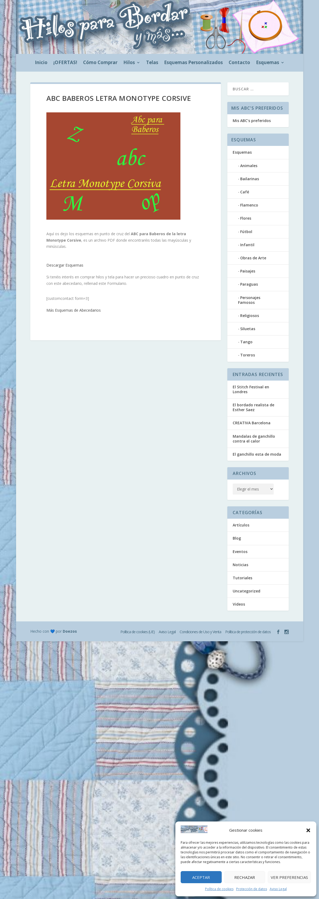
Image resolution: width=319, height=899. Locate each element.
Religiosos (249, 315)
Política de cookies (219, 889)
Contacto (239, 63)
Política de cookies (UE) (137, 631)
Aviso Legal (278, 889)
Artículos (241, 525)
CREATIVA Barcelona (251, 422)
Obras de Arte (253, 257)
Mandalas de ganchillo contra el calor (254, 439)
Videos (239, 604)
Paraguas (249, 284)
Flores (245, 218)
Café (244, 191)
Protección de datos (251, 889)
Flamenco (249, 205)
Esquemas (267, 63)
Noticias (240, 564)
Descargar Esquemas (64, 265)
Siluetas (247, 328)
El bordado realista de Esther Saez (253, 407)
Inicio (41, 63)
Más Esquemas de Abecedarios (73, 310)
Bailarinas (249, 178)
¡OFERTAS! (65, 63)
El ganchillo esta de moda (257, 454)
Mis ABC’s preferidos (252, 120)
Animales (248, 165)
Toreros (247, 355)
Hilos (129, 63)
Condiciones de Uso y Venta (200, 631)
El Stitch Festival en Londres (251, 389)
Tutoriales (242, 577)
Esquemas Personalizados (193, 63)
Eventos (240, 551)
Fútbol (246, 231)
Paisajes (247, 271)
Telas (152, 63)
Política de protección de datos (248, 631)
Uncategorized (246, 591)
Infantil (247, 244)
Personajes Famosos (249, 300)
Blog (237, 538)
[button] (308, 830)
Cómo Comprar (100, 63)
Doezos (70, 631)
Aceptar (201, 877)
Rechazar (244, 877)
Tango (246, 341)
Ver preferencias (289, 877)
